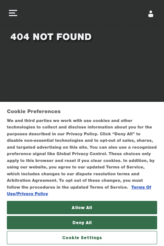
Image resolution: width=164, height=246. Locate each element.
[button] (13, 14)
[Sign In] (151, 13)
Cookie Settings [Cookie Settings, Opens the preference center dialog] (82, 237)
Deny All (82, 222)
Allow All (82, 207)
